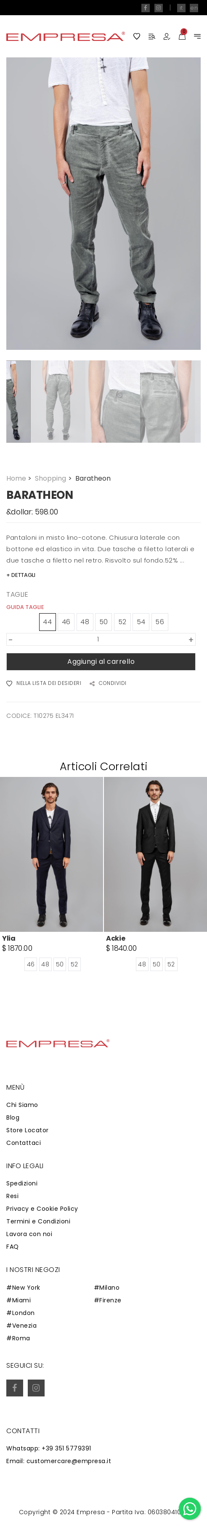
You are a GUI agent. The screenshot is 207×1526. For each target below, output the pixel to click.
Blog (12, 1117)
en (194, 8)
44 (47, 622)
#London (20, 1313)
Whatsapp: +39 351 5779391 (48, 1448)
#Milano (107, 1287)
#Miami (18, 1300)
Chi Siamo (22, 1105)
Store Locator (27, 1130)
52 (122, 622)
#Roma (18, 1338)
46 (66, 622)
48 (84, 622)
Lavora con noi (29, 1234)
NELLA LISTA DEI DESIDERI (43, 684)
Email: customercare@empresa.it (58, 1461)
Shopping (54, 478)
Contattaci (23, 1143)
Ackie (115, 939)
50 (103, 622)
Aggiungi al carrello (101, 661)
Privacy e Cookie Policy (42, 1208)
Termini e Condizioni (38, 1221)
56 (159, 622)
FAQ (12, 1246)
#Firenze (108, 1300)
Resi (12, 1196)
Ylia (9, 939)
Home (19, 478)
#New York (23, 1287)
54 (141, 622)
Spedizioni (21, 1183)
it (181, 8)
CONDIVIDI (108, 684)
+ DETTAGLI (20, 575)
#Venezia (21, 1325)
